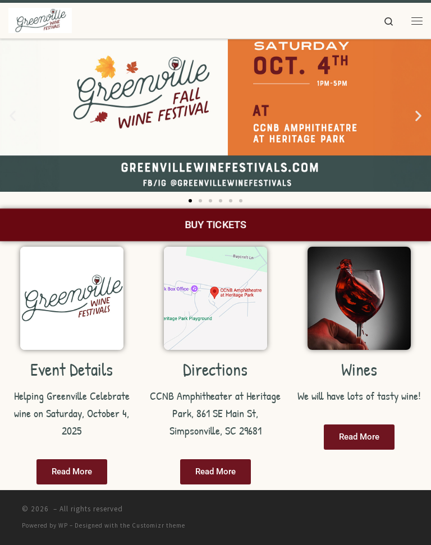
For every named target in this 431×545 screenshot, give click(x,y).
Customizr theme (158, 525)
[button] (13, 115)
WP (63, 525)
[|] (40, 19)
